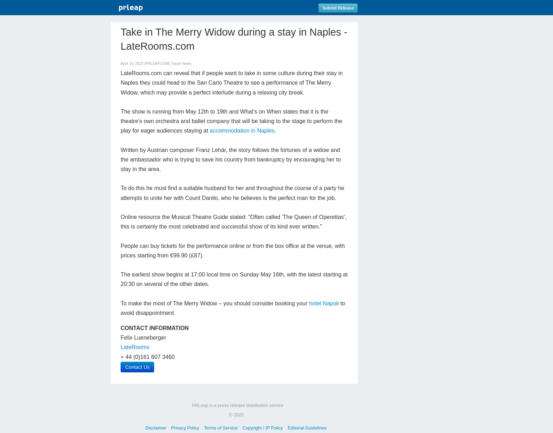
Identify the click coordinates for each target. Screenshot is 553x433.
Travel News (181, 64)
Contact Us (137, 367)
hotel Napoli (324, 303)
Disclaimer (155, 428)
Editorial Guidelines (307, 428)
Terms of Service (220, 428)
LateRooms (135, 347)
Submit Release (338, 8)
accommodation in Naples (242, 131)
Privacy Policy (185, 428)
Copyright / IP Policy (262, 428)
